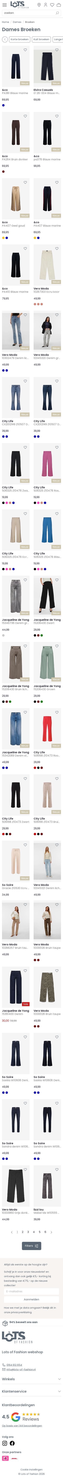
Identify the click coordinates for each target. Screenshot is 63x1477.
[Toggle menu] (4, 5)
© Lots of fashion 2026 (31, 1474)
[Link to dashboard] (45, 5)
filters (31, 1246)
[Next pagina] (51, 1232)
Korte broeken (20, 39)
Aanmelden (31, 1299)
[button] (58, 5)
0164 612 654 (14, 1365)
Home (5, 22)
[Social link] (4, 1443)
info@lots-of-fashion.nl (21, 1369)
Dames (17, 22)
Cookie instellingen (31, 1469)
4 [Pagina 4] (34, 1232)
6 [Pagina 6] (45, 1232)
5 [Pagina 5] (39, 1232)
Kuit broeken (41, 39)
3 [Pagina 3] (28, 1232)
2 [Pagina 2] (22, 1232)
